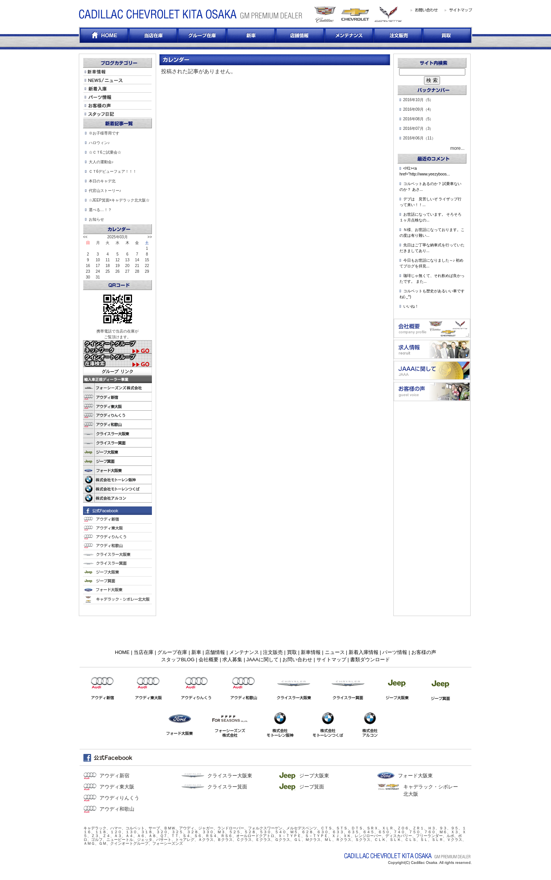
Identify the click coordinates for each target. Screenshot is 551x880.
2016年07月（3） (418, 128)
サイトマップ (331, 659)
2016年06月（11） (419, 138)
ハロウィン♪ (99, 143)
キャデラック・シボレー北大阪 (430, 790)
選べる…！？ (100, 210)
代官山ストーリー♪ (105, 190)
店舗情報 (215, 652)
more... (457, 148)
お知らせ (96, 219)
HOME (122, 652)
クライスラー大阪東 (229, 775)
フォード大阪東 (415, 775)
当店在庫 (143, 652)
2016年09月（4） (418, 109)
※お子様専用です (104, 133)
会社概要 (208, 659)
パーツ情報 (394, 652)
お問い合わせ (297, 659)
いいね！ (411, 306)
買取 (292, 652)
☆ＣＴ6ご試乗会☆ (105, 152)
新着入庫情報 (363, 652)
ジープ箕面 (311, 787)
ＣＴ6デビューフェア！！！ (113, 171)
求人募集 (232, 659)
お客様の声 (423, 652)
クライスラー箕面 (227, 787)
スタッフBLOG (178, 659)
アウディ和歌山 (116, 809)
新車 (196, 652)
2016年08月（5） (418, 119)
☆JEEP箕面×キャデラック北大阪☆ (119, 200)
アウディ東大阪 (116, 787)
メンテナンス (244, 652)
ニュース (335, 652)
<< (85, 237)
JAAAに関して (262, 659)
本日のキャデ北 (102, 181)
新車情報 (311, 652)
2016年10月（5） (418, 100)
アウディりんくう (119, 798)
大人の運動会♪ (101, 162)
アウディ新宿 (114, 775)
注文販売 (273, 652)
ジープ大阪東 (314, 775)
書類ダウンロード (370, 659)
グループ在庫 (172, 652)
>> (149, 237)
